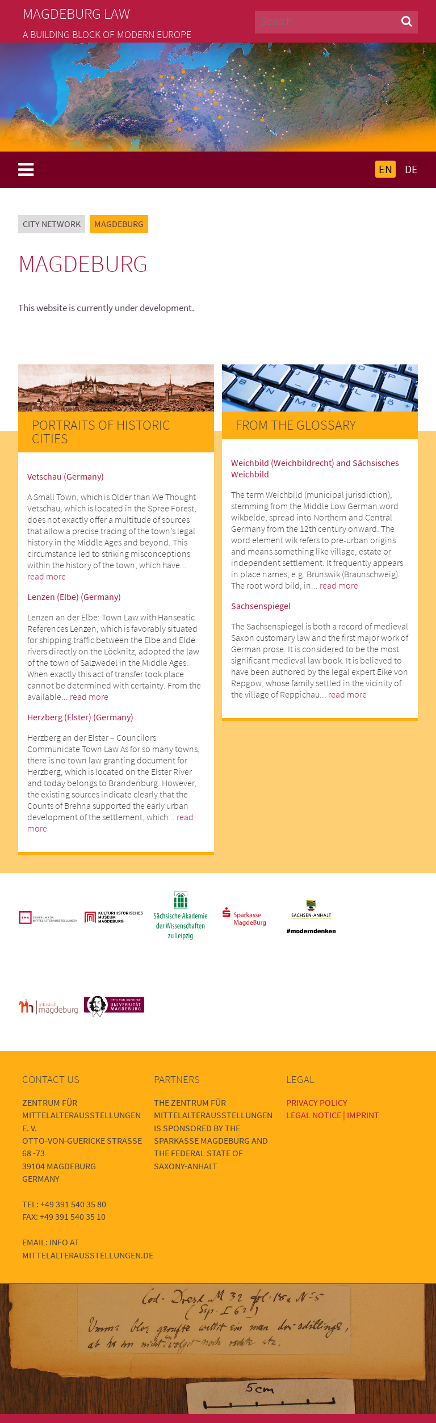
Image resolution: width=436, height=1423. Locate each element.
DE (411, 169)
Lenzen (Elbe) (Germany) (74, 596)
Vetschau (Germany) (65, 476)
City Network (52, 223)
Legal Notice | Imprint (332, 1114)
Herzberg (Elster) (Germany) (80, 717)
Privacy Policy (316, 1102)
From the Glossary (296, 425)
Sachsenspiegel (261, 605)
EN (385, 169)
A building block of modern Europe (107, 34)
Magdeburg (119, 223)
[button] (406, 21)
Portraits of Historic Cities (101, 431)
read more (46, 576)
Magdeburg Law (76, 14)
